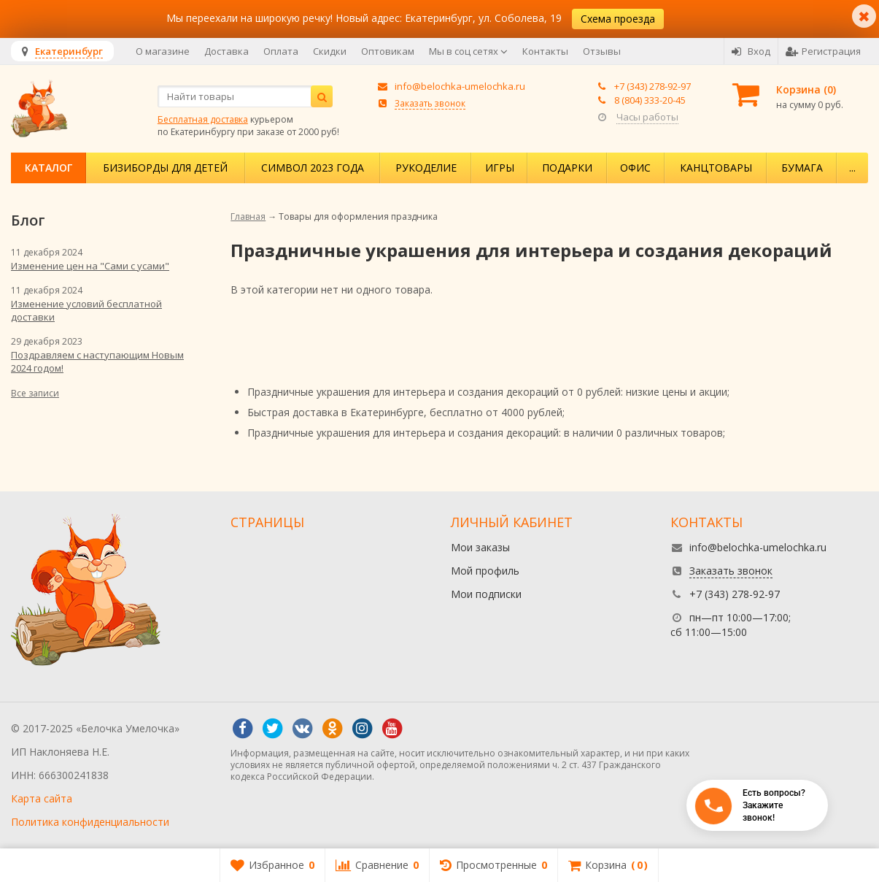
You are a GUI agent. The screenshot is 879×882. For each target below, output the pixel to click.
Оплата (280, 51)
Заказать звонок (430, 103)
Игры (499, 168)
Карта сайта (41, 798)
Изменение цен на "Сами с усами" (90, 265)
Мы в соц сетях (468, 51)
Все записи (35, 393)
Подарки (567, 168)
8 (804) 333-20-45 (650, 100)
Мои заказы (480, 547)
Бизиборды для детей (165, 168)
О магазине (163, 51)
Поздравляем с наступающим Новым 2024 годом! (97, 361)
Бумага (802, 168)
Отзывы (602, 51)
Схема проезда (618, 19)
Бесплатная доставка (203, 119)
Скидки (329, 51)
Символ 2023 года (312, 168)
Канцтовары (716, 168)
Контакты (545, 51)
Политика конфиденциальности (90, 822)
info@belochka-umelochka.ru (460, 86)
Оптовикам (387, 51)
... (852, 168)
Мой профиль (485, 571)
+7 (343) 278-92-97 (652, 86)
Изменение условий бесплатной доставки (86, 310)
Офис (635, 168)
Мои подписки (486, 594)
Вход (751, 51)
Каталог (48, 168)
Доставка (226, 51)
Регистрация (823, 51)
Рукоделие (426, 168)
